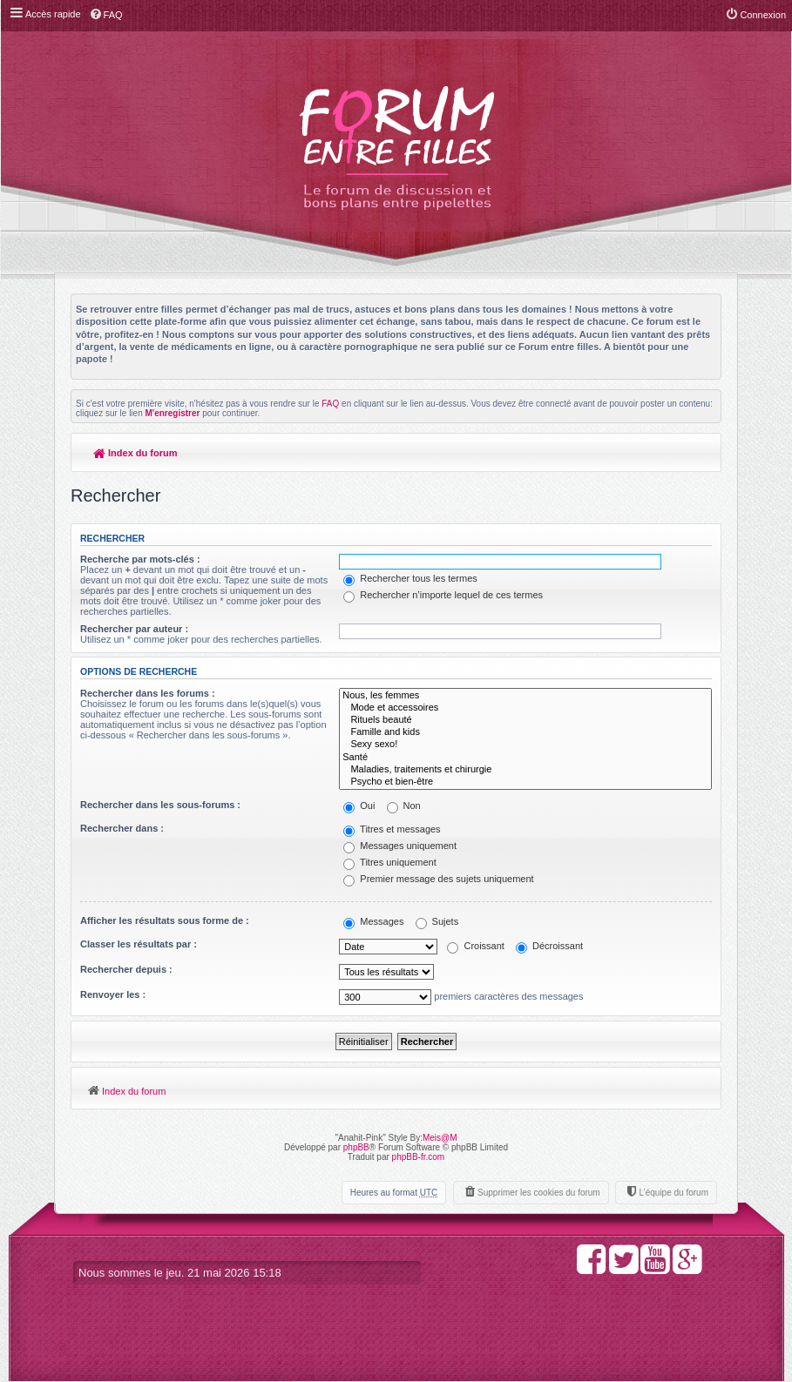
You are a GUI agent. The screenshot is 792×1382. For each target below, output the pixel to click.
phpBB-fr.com (418, 1157)
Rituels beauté (525, 720)
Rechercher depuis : (126, 969)
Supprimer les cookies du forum (538, 1192)
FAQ (330, 403)
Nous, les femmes (525, 696)
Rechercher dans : (122, 828)
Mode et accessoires (525, 708)
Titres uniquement (390, 862)
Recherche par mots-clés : (140, 559)
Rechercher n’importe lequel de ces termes (443, 595)
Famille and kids (525, 732)
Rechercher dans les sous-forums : (160, 804)
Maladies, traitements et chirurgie (525, 770)
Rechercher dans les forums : (147, 693)
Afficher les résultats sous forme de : (164, 920)
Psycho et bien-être (525, 782)
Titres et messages (391, 829)
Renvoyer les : (113, 994)
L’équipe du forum (673, 1192)
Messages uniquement (400, 845)
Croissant (475, 945)
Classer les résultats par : (138, 944)
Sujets (437, 921)
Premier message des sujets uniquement (438, 878)
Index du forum (135, 453)
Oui (359, 805)
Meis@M (440, 1138)
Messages (373, 921)
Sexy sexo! (525, 744)
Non (404, 805)
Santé (525, 758)
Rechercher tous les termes (410, 578)
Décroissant (549, 945)
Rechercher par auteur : (134, 629)
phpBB (356, 1147)
